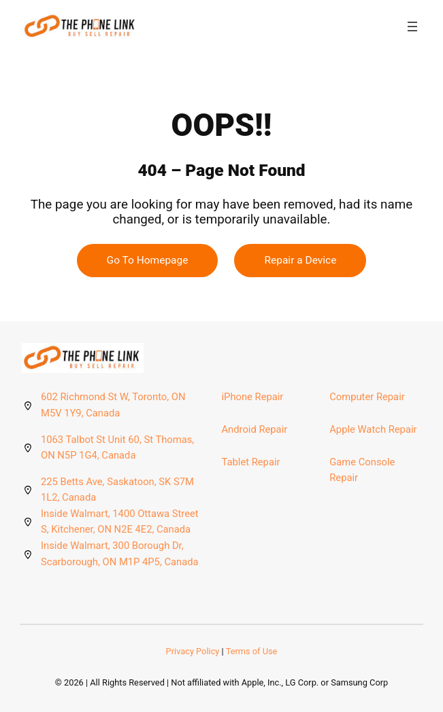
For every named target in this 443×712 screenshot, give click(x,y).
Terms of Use (252, 651)
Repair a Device (300, 260)
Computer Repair (366, 397)
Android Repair (255, 429)
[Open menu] (412, 26)
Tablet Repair (251, 462)
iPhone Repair (253, 397)
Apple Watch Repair (372, 429)
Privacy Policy (193, 651)
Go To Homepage (147, 260)
